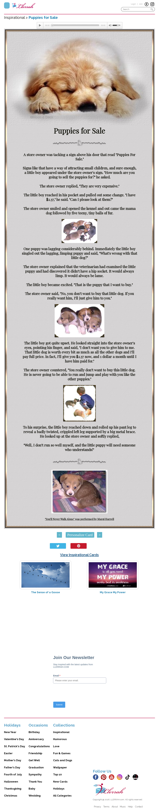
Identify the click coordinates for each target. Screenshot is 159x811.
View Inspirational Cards (79, 555)
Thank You (35, 781)
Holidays (58, 788)
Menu (7, 5)
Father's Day (12, 767)
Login (133, 4)
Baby (32, 788)
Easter (8, 753)
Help (130, 806)
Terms (106, 806)
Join (141, 4)
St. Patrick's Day (14, 746)
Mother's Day (12, 760)
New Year (10, 732)
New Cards (60, 781)
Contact (139, 806)
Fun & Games (61, 753)
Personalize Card (80, 535)
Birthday (34, 732)
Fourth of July (13, 774)
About (115, 806)
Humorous (60, 739)
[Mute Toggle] (110, 25)
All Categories (62, 795)
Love (56, 746)
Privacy (97, 806)
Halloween (11, 781)
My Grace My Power (113, 592)
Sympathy (35, 774)
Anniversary (36, 739)
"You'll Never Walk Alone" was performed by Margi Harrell (79, 519)
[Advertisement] (79, 621)
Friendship (35, 753)
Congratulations (39, 746)
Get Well (34, 760)
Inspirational (61, 732)
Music (123, 806)
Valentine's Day (14, 739)
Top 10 (57, 774)
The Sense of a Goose (45, 592)
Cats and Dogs (62, 760)
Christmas (10, 795)
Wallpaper (60, 767)
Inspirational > (16, 17)
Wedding (35, 795)
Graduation (36, 767)
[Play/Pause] (40, 25)
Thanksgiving (12, 788)
